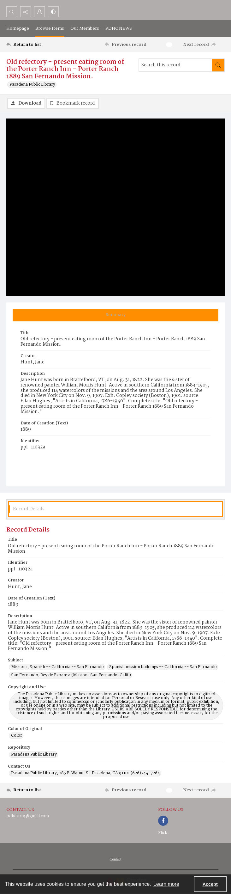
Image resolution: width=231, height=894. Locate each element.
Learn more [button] (166, 884)
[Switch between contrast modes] (53, 12)
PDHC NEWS (118, 28)
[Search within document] (218, 65)
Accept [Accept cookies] (210, 884)
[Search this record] (175, 65)
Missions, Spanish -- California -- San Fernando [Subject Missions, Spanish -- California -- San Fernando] (57, 667)
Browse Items (49, 28)
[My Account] (39, 12)
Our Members (84, 28)
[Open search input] (12, 12)
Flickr (163, 833)
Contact (115, 859)
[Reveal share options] (26, 12)
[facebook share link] (163, 821)
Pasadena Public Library (32, 85)
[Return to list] (34, 44)
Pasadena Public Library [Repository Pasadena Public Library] (34, 754)
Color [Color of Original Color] (16, 736)
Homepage (17, 28)
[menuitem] (115, 859)
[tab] (115, 315)
